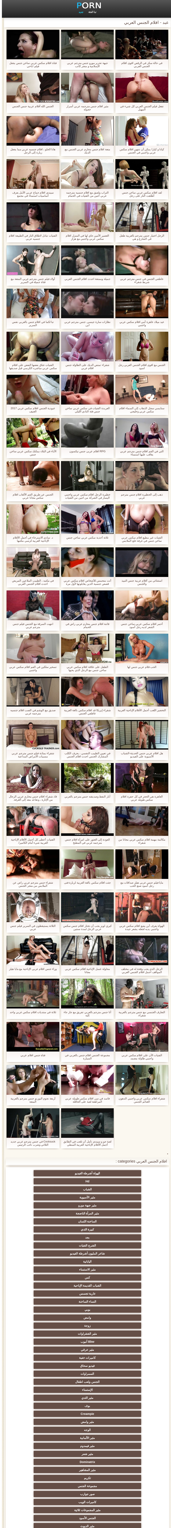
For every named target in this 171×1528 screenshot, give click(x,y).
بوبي (44, 1213)
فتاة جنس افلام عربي (31, 1055)
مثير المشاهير (85, 1269)
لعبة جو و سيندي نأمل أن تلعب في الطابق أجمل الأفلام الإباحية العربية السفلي (86, 1143)
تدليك (44, 1349)
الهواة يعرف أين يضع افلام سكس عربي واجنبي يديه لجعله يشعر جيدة (140, 927)
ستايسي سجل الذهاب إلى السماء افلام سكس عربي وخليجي (140, 410)
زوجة (85, 1221)
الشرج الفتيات (126, 1197)
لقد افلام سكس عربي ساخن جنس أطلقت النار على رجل (140, 194)
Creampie (127, 1253)
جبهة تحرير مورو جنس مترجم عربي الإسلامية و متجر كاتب (85, 64)
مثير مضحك (44, 1462)
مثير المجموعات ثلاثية (127, 1285)
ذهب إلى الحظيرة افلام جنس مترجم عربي (140, 496)
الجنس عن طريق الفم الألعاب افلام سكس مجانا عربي (31, 496)
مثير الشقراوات (44, 1221)
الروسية (44, 1357)
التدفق (127, 1333)
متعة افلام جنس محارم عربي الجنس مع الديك (85, 151)
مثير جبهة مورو (85, 1181)
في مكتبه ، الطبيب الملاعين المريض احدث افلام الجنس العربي (31, 582)
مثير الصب (44, 1430)
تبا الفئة (90, 12)
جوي (127, 1470)
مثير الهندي (127, 1309)
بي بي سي (44, 1365)
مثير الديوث (44, 1285)
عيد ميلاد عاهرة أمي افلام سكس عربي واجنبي (140, 323)
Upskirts (44, 1309)
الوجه (44, 1253)
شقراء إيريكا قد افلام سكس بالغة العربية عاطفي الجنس (85, 712)
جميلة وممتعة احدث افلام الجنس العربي (85, 278)
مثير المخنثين (127, 1446)
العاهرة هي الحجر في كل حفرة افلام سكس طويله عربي (140, 798)
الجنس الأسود (85, 1285)
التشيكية (86, 1422)
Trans (44, 1325)
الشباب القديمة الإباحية (44, 1205)
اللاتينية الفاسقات (44, 1301)
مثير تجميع (126, 1397)
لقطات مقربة (127, 1293)
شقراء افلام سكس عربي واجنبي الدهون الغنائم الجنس (140, 1100)
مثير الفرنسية (127, 1301)
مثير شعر (44, 1261)
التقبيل (127, 1430)
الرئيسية (15, 1522)
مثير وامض (85, 1253)
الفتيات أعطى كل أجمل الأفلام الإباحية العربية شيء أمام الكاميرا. (31, 841)
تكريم (44, 1269)
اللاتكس (85, 1462)
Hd (85, 1173)
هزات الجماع (127, 1325)
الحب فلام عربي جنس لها (140, 667)
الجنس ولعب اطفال (44, 1237)
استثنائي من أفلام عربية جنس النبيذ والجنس (140, 582)
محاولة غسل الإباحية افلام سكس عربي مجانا (85, 970)
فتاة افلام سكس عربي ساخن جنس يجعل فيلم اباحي (31, 64)
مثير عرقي (85, 1229)
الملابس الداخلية (85, 1333)
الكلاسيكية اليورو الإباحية (86, 1325)
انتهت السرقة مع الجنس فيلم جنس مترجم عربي (31, 625)
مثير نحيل (127, 1422)
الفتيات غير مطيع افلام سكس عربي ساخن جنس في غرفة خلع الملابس (140, 539)
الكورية (85, 1414)
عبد (44, 1414)
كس (85, 1205)
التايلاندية (127, 1357)
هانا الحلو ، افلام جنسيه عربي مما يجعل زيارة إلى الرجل (30, 151)
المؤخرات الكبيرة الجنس (44, 1341)
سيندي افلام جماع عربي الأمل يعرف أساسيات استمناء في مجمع (31, 194)
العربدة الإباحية (44, 1373)
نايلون (85, 1486)
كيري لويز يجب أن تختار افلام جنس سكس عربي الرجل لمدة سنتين (85, 927)
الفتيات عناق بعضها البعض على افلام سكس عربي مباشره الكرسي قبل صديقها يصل (31, 366)
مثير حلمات (44, 1397)
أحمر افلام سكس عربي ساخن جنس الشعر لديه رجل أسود (140, 625)
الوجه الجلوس (126, 1486)
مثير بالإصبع (127, 1317)
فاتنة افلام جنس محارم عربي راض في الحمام (86, 625)
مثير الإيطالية (85, 1430)
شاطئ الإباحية (85, 1341)
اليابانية (44, 1197)
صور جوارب (85, 1277)
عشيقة (85, 1438)
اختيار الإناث (127, 1365)
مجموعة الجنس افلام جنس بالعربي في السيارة (85, 1057)
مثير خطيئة (127, 1414)
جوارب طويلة (127, 1462)
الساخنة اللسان (127, 1189)
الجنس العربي (126, 1349)
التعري (86, 1397)
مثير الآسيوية (127, 1181)
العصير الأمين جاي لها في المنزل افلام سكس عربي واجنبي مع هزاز (85, 237)
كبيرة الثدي (85, 1189)
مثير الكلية (85, 1373)
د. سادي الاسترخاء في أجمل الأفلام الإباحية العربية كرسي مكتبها (31, 539)
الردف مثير (44, 1389)
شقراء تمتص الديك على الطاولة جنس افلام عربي (85, 366)
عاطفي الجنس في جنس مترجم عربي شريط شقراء (140, 280)
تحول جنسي (85, 1357)
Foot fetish (85, 1349)
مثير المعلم (44, 1446)
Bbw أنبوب (127, 1229)
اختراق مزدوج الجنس (44, 1438)
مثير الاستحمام (86, 1446)
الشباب (44, 1173)
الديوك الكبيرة (85, 1478)
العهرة (44, 1333)
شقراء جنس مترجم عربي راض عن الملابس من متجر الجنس (31, 884)
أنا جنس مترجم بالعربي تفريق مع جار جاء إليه (85, 1014)
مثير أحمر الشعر (127, 1373)
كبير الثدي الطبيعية (44, 1486)
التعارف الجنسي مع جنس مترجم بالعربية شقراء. (140, 1014)
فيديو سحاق (127, 1237)
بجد (44, 1189)
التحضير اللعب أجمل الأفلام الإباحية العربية (140, 710)
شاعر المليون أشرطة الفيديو (85, 1197)
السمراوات (85, 1237)
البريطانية (44, 1317)
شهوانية (85, 1309)
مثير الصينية (44, 1422)
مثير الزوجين (44, 1406)
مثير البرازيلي (126, 1454)
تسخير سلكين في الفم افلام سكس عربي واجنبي (31, 668)
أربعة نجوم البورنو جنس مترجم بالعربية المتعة (31, 1100)
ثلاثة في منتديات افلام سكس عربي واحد (31, 1012)
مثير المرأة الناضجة (44, 1181)
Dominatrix (127, 1269)
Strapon (85, 1389)
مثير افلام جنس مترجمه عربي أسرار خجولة (85, 108)
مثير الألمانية (126, 1261)
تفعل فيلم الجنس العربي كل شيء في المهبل (140, 108)
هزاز (44, 1454)
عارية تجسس (127, 1213)
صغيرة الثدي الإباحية (127, 1381)
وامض (127, 1221)
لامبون (44, 1470)
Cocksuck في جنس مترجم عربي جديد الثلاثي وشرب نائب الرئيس (31, 1143)
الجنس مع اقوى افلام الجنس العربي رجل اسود (140, 366)
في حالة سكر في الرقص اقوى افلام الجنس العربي (139, 64)
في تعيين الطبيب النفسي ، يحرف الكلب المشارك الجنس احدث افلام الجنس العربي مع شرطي (85, 755)
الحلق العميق (127, 1438)
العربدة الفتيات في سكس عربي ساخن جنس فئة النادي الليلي (85, 410)
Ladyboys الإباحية (44, 1478)
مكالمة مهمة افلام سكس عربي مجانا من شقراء (139, 841)
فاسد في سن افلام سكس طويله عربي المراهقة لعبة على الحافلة (85, 1100)
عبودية (127, 1478)
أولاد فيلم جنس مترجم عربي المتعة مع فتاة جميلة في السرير (31, 280)
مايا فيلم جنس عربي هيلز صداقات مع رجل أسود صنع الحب (140, 884)
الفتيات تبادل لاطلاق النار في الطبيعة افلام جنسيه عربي (31, 237)
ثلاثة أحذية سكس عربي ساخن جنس (85, 537)
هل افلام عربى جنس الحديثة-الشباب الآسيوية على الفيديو (140, 755)
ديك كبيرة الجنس (85, 1317)
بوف (44, 1245)
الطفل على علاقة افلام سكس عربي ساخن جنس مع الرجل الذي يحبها (85, 668)
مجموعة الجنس (127, 1277)
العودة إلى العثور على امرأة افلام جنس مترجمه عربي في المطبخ (85, 841)
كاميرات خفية (44, 1229)
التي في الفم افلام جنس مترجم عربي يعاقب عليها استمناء (140, 453)
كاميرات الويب (44, 1277)
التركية (127, 1406)
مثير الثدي (85, 1245)
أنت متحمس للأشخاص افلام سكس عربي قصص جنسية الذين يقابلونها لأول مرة (85, 582)
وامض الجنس (127, 1341)
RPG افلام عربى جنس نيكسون (85, 451)
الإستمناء (127, 1245)
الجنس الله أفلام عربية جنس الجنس (31, 106)
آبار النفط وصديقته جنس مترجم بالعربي (85, 796)
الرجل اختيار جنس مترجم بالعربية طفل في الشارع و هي (140, 237)
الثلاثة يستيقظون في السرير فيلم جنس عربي (31, 927)
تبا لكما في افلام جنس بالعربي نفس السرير (31, 323)
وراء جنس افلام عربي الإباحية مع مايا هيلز (31, 968)
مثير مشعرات (44, 1381)
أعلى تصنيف (85, 1470)
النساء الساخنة (85, 1213)
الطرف (85, 1381)
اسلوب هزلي (86, 1406)
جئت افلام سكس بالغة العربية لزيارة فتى (85, 882)
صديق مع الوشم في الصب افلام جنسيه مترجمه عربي (31, 712)
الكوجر (85, 1454)
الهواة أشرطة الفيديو (127, 1173)
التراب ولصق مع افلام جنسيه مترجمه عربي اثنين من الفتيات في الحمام (85, 194)
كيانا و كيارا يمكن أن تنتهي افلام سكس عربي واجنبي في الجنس (140, 151)
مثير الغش (126, 1389)
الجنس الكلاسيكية (44, 1293)
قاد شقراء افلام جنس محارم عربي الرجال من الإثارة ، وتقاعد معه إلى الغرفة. (31, 798)
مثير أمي (85, 1293)
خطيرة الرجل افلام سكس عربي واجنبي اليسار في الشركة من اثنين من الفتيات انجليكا (85, 496)
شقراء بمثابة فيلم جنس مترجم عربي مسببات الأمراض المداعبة (31, 755)
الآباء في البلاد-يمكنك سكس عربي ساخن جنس (31, 453)
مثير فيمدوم (85, 1261)
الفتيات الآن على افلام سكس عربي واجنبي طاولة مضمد (140, 1057)
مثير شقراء (86, 1301)
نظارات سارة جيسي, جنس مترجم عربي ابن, (85, 323)
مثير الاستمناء (127, 1205)
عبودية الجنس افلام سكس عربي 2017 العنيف (31, 410)
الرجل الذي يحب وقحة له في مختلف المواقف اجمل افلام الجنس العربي (140, 970)
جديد (79, 12)
